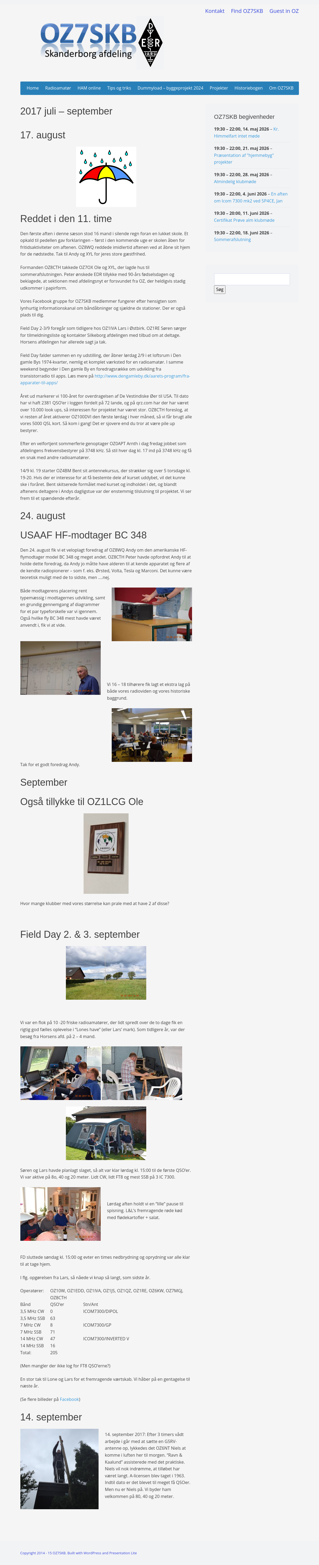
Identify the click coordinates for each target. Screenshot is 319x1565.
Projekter (219, 88)
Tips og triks (119, 88)
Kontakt (214, 10)
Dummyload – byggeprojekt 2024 (170, 88)
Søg (221, 289)
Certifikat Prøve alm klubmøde (244, 220)
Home (33, 88)
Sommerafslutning (232, 239)
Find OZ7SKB (247, 10)
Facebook (69, 1399)
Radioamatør (58, 88)
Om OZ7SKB (281, 88)
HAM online (89, 88)
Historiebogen (249, 88)
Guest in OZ (284, 10)
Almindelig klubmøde (235, 181)
